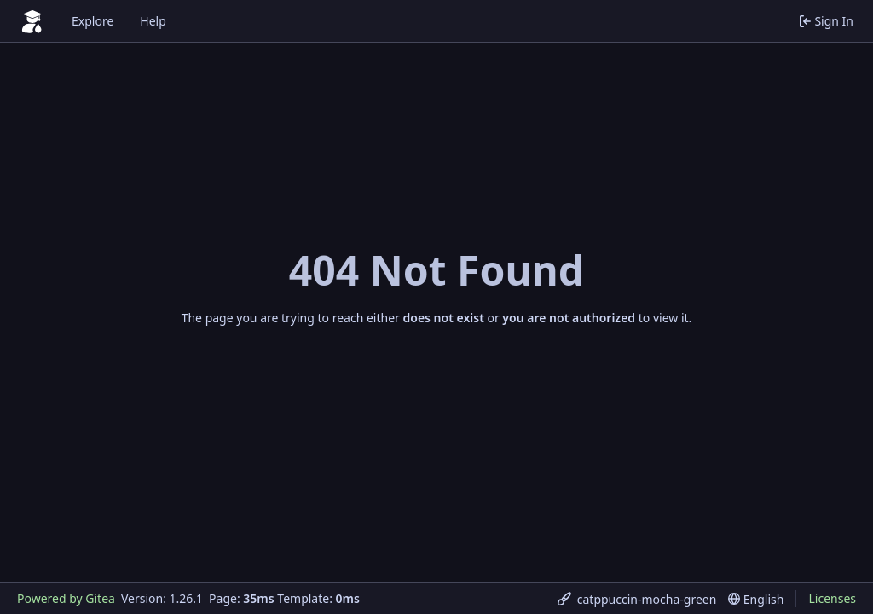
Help (153, 21)
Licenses (832, 598)
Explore (92, 21)
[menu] (637, 599)
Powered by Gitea (66, 598)
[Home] (32, 21)
